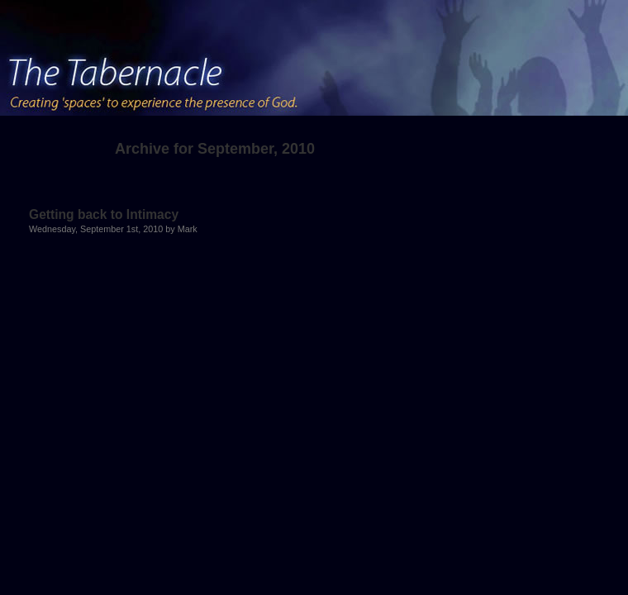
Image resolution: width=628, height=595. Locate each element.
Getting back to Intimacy (103, 214)
